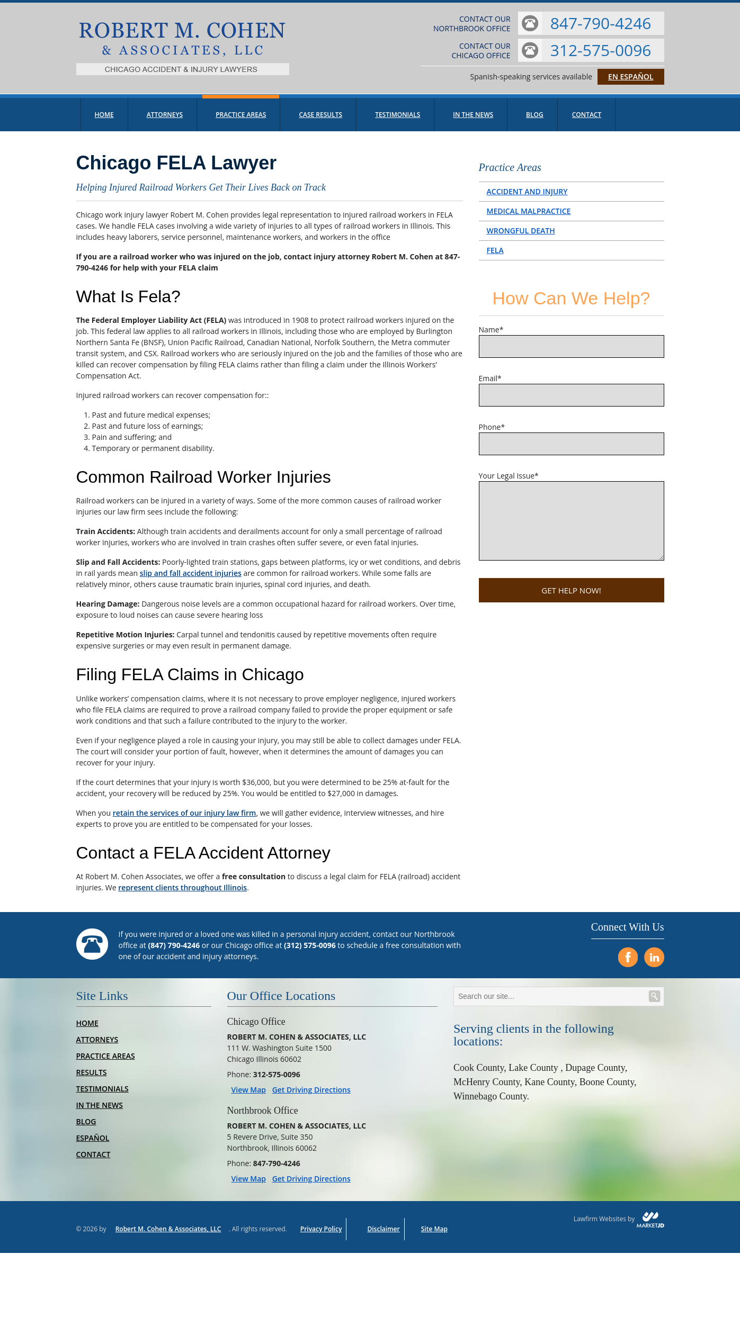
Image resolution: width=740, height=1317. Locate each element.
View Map (248, 1095)
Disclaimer (383, 1234)
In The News (473, 119)
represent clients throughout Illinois (182, 893)
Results (91, 1078)
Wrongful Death (521, 236)
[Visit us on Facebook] (628, 963)
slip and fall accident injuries (191, 579)
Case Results (320, 119)
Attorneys (165, 119)
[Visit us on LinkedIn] (654, 963)
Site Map (434, 1234)
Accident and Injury (527, 197)
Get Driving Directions (311, 1095)
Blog (534, 119)
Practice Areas (241, 119)
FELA (495, 255)
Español (93, 1144)
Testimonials (397, 119)
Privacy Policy (321, 1234)
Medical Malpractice (529, 216)
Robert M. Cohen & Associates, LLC (168, 1234)
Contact (587, 119)
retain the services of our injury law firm (184, 818)
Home (104, 119)
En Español (630, 79)
